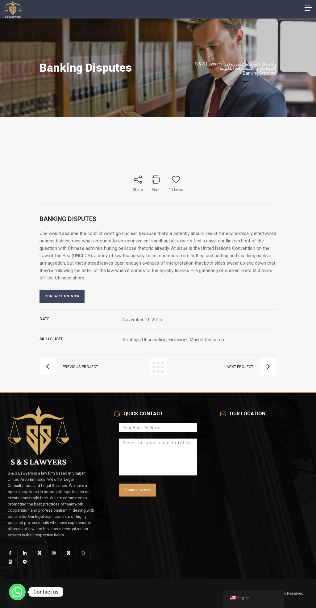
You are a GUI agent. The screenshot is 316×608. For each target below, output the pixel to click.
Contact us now (138, 490)
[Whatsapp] (17, 592)
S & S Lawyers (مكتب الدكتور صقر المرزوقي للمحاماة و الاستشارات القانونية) (235, 66)
